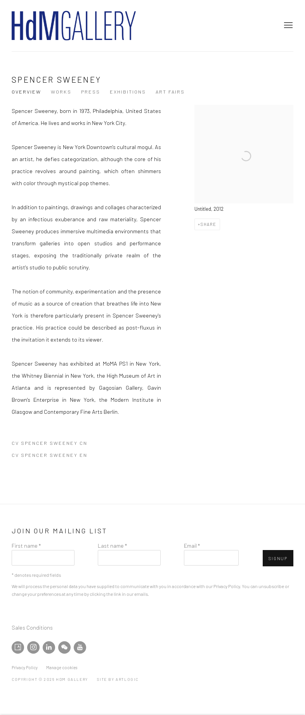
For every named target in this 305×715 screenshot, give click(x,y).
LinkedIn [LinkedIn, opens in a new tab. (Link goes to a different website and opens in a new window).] (49, 647)
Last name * (112, 545)
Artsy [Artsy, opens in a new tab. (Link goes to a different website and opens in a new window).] (18, 647)
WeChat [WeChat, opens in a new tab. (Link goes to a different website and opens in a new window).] (64, 647)
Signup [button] (278, 558)
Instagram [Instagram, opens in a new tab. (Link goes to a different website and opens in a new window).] (33, 647)
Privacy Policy (226, 586)
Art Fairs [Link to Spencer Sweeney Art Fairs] (170, 92)
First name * (26, 545)
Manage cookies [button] (61, 667)
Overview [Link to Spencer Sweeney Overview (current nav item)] (26, 92)
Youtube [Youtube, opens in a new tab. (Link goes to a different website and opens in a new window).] (80, 647)
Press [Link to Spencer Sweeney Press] (90, 92)
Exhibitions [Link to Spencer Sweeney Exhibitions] (128, 92)
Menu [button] (287, 25)
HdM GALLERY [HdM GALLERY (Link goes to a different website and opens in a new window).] (74, 25)
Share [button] (209, 224)
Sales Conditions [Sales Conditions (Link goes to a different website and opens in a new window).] (32, 627)
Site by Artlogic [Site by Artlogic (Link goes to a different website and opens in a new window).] (118, 679)
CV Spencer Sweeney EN (52, 456)
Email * (192, 545)
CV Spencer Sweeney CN (52, 444)
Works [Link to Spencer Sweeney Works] (61, 92)
